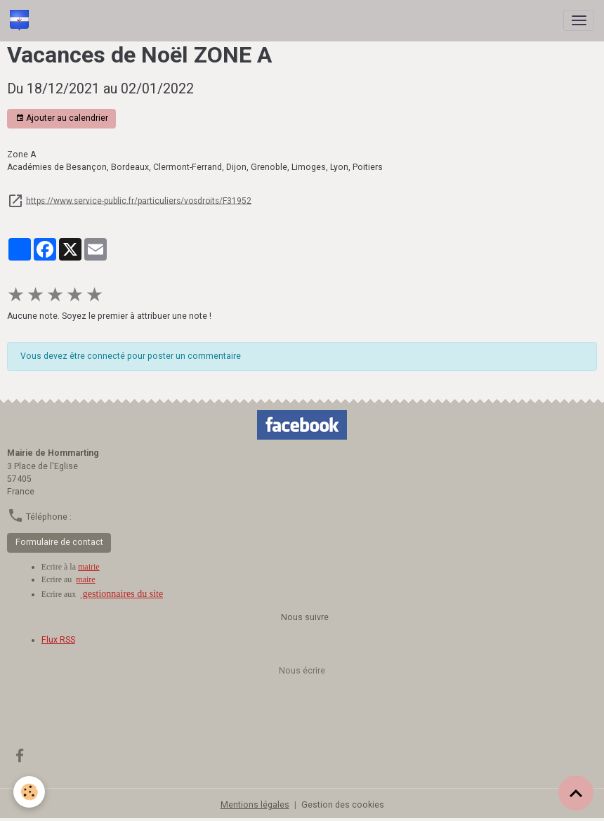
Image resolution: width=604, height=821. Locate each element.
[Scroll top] (575, 792)
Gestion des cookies (342, 805)
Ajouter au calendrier (61, 118)
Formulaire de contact (59, 542)
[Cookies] (30, 792)
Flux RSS (58, 640)
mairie (89, 567)
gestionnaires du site (121, 594)
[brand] (22, 20)
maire (85, 579)
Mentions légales (255, 805)
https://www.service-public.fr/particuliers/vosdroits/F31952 (138, 200)
